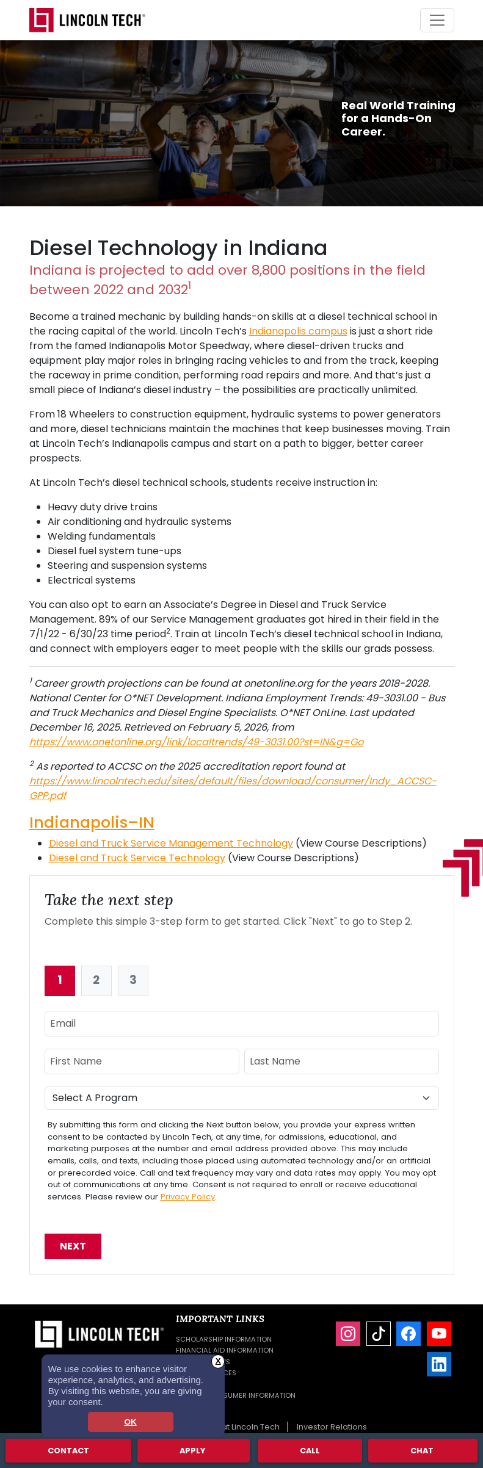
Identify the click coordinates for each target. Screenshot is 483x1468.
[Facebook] (408, 1334)
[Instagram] (348, 1334)
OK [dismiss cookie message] (130, 1421)
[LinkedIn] (439, 1364)
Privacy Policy (188, 1196)
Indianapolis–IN (91, 822)
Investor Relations (332, 1427)
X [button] (218, 1360)
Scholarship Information (224, 1339)
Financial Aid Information (225, 1350)
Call (309, 1450)
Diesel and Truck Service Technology (137, 858)
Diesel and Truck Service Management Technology (171, 843)
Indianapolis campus (298, 331)
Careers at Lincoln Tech (233, 1427)
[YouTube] (439, 1334)
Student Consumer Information (236, 1395)
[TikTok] (378, 1334)
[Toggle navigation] (437, 20)
